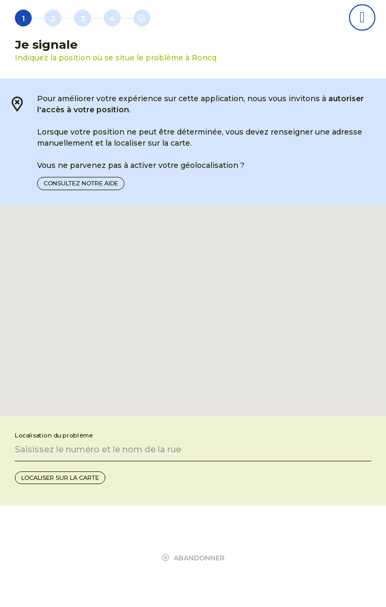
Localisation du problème (54, 435)
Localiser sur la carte (60, 477)
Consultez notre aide (80, 183)
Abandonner (193, 558)
